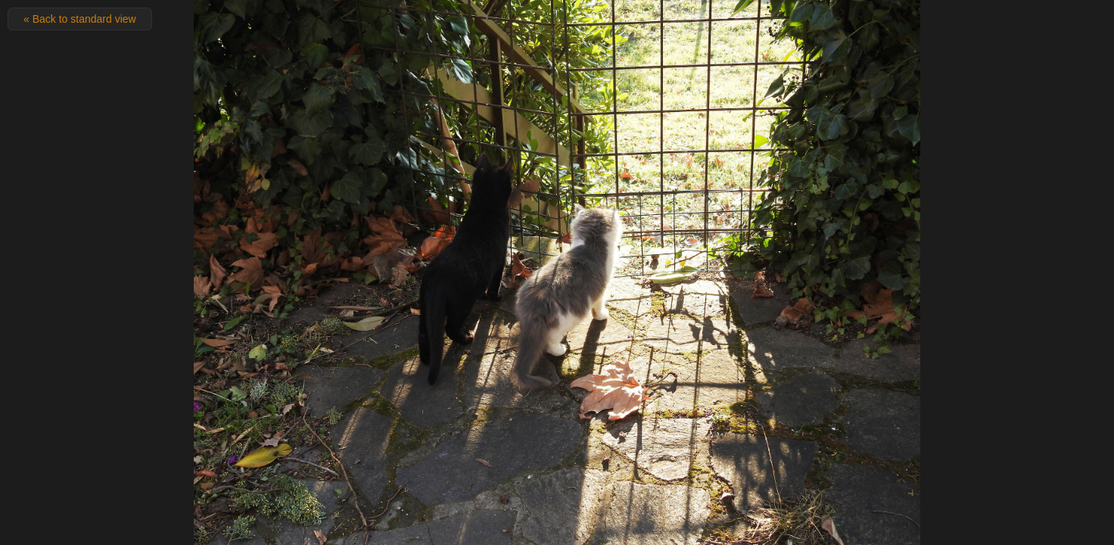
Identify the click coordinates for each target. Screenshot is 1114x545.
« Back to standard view (79, 19)
